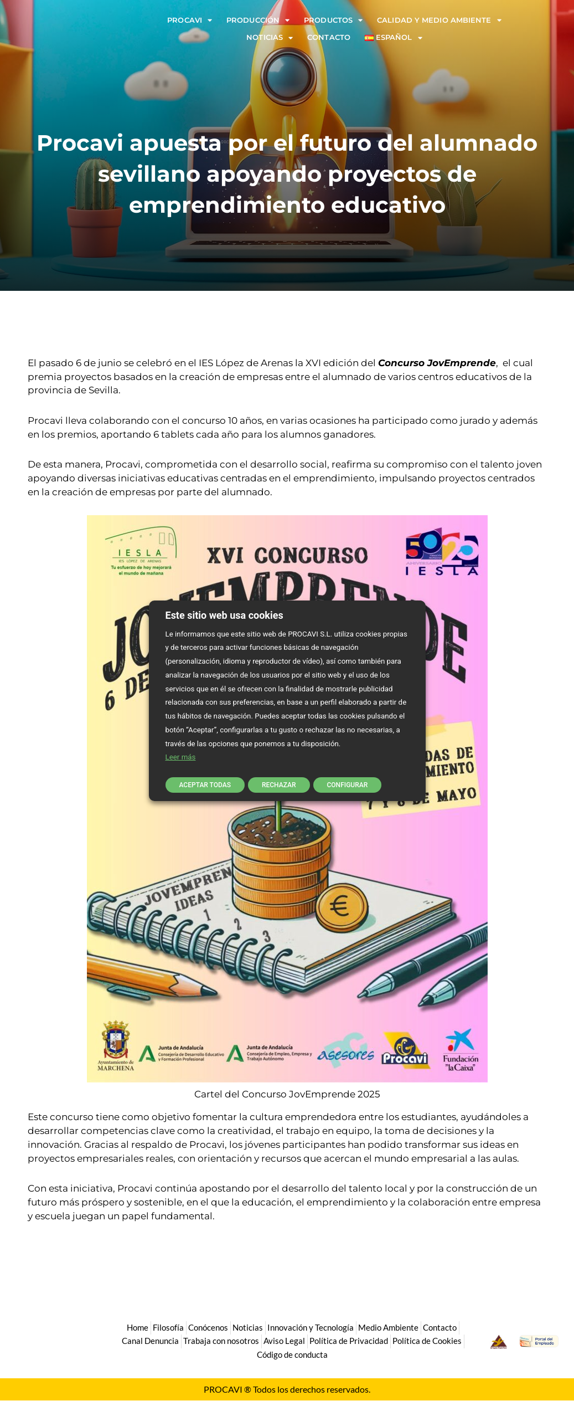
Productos (333, 20)
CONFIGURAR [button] (349, 784)
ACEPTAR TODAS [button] (205, 784)
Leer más (181, 758)
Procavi (189, 20)
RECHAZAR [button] (280, 784)
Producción (257, 20)
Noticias (269, 37)
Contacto (328, 37)
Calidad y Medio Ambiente (439, 20)
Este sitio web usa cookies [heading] (224, 616)
